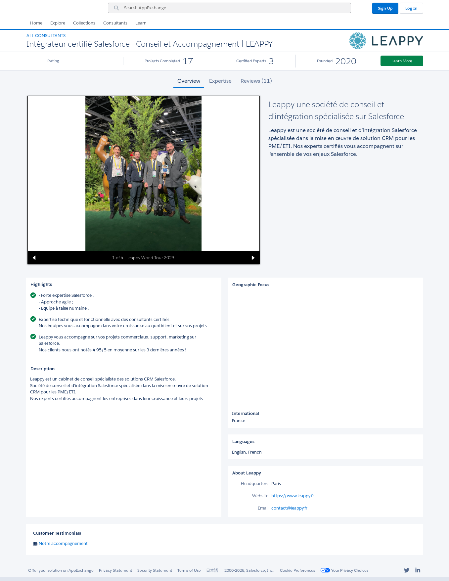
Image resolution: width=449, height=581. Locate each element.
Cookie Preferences (297, 570)
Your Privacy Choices (344, 570)
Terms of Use (189, 570)
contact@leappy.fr (289, 508)
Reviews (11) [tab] (256, 80)
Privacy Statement (115, 570)
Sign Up (385, 8)
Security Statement (154, 570)
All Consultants (46, 35)
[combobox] (229, 8)
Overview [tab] (188, 80)
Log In (411, 8)
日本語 (212, 570)
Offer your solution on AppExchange (61, 570)
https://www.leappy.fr (292, 496)
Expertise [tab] (220, 80)
